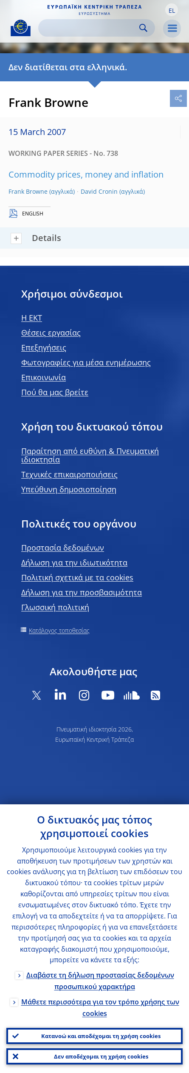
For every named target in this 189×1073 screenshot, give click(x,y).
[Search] (89, 27)
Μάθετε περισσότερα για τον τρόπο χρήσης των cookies (100, 1007)
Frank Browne (28, 191)
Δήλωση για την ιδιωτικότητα (74, 562)
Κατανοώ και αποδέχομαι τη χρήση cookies (101, 1036)
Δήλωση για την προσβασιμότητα (81, 592)
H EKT (31, 318)
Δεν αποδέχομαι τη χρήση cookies (101, 1056)
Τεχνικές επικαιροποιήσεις (69, 474)
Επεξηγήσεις (43, 347)
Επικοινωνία (43, 377)
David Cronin (99, 191)
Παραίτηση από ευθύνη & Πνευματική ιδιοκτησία (90, 455)
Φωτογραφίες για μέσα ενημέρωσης (86, 362)
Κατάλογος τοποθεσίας (59, 630)
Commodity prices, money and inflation (86, 174)
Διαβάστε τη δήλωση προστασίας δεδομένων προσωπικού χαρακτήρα (100, 980)
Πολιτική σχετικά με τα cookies (77, 577)
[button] (171, 9)
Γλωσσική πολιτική (55, 607)
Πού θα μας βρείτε (54, 392)
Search (143, 27)
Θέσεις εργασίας (51, 332)
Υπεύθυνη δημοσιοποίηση (68, 489)
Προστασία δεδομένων (62, 547)
